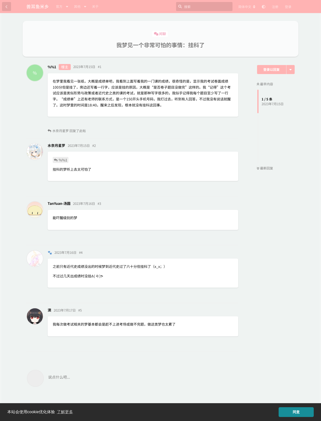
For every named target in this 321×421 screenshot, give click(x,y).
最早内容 (265, 84)
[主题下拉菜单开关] (290, 69)
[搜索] (204, 6)
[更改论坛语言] (247, 6)
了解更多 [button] (65, 412)
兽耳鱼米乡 (37, 6)
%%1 (63, 159)
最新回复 (265, 168)
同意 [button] (296, 412)
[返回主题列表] (6, 6)
